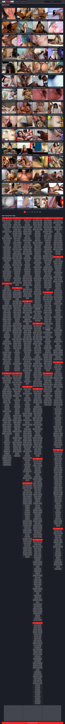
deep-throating (17, 368)
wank (60, 465)
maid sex (39, 487)
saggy (50, 380)
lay (40, 440)
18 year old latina (7, 251)
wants (56, 474)
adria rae (8, 328)
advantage (7, 345)
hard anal (28, 446)
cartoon (19, 267)
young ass (55, 546)
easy (16, 386)
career (17, 258)
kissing (37, 354)
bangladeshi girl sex (7, 460)
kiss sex (39, 350)
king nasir (35, 343)
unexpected (58, 328)
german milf (27, 354)
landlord (35, 409)
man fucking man (37, 532)
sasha (50, 404)
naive (37, 546)
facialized (29, 240)
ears (17, 382)
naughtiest (39, 564)
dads (14, 303)
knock (35, 372)
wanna (60, 467)
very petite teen (58, 413)
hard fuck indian (27, 464)
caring (20, 262)
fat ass (30, 291)
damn (15, 308)
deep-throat (17, 365)
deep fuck (17, 354)
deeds (20, 345)
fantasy (29, 282)
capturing (19, 253)
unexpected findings (58, 330)
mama (40, 525)
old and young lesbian (37, 658)
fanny (28, 278)
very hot (58, 406)
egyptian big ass (17, 426)
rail (50, 294)
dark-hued (17, 321)
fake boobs (25, 247)
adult (4, 330)
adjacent (5, 323)
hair (28, 391)
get (25, 361)
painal (46, 229)
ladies (40, 393)
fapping (27, 284)
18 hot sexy (7, 229)
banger (9, 429)
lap (41, 411)
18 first (9, 227)
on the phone (37, 700)
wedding (60, 521)
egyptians (15, 431)
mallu (39, 523)
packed (45, 222)
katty (40, 325)
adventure (7, 350)
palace (46, 253)
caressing (15, 262)
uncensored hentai (58, 294)
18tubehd (8, 273)
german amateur (27, 345)
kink (36, 345)
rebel (50, 368)
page (50, 224)
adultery (7, 339)
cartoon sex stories (17, 278)
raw (49, 314)
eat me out (15, 389)
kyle (41, 385)
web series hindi (58, 505)
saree (45, 402)
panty (49, 262)
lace (40, 391)
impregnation (27, 514)
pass (48, 289)
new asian (39, 606)
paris (46, 273)
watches (60, 487)
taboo (61, 222)
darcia (19, 314)
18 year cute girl (7, 242)
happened (25, 440)
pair (50, 233)
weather (56, 501)
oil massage (39, 645)
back (9, 389)
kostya (40, 383)
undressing (58, 325)
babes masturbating (7, 380)
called (19, 224)
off (37, 636)
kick (40, 334)
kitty (37, 365)
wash (60, 481)
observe (35, 629)
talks (55, 244)
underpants (58, 312)
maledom (39, 521)
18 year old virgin (7, 260)
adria (5, 328)
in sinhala (29, 552)
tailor (60, 229)
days (20, 332)
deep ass (17, 350)
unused (60, 359)
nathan (36, 555)
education (15, 420)
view (56, 440)
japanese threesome (37, 304)
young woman (58, 559)
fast (30, 289)
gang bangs (27, 314)
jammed (39, 227)
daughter (18, 328)
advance (9, 343)
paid (44, 227)
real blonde (48, 325)
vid (58, 433)
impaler (30, 501)
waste (56, 485)
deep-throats (17, 370)
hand (30, 420)
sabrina (50, 375)
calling (14, 227)
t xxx (61, 220)
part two (49, 280)
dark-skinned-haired (17, 323)
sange (51, 395)
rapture (49, 308)
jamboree (40, 224)
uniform (60, 341)
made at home (37, 470)
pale (49, 253)
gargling (29, 332)
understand (58, 314)
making (39, 496)
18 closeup (5, 224)
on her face (37, 689)
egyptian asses (17, 424)
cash (17, 282)
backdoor (4, 391)
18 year (8, 240)
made (39, 467)
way (61, 492)
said (50, 382)
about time (9, 292)
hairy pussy (25, 413)
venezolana (60, 384)
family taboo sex (27, 269)
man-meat (39, 534)
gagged (25, 305)
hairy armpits (27, 404)
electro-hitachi (19, 442)
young (61, 542)
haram (30, 444)
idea (24, 494)
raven (46, 314)
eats (20, 395)
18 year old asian (7, 249)
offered (36, 638)
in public (25, 550)
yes (59, 537)
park (49, 273)
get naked (26, 365)
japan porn (37, 238)
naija (38, 542)
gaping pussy (29, 328)
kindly (41, 339)
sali (48, 384)
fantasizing (29, 280)
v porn (56, 364)
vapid (60, 382)
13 (32, 211)
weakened (56, 494)
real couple (48, 330)
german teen (25, 359)
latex (34, 424)
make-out (35, 494)
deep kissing (17, 359)
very (61, 402)
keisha (39, 330)
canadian (19, 242)
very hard (60, 404)
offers (39, 638)
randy (50, 305)
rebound (47, 370)
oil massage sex (37, 647)
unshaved (60, 354)
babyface (7, 384)
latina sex (37, 433)
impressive (25, 521)
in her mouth (27, 536)
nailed (36, 544)
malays (40, 510)
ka (34, 325)
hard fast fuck (27, 460)
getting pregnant (27, 381)
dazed (15, 334)
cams (15, 238)
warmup (56, 481)
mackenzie (40, 465)
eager (20, 375)
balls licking (5, 420)
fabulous (25, 220)
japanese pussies (38, 291)
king (35, 341)
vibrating (59, 429)
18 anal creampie (7, 222)
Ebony (10, 6)
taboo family (58, 224)
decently (19, 341)
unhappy (56, 341)
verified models (58, 395)
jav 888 (39, 313)
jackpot (37, 220)
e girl (14, 375)
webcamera (58, 514)
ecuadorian (15, 415)
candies (15, 244)
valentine (59, 375)
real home (48, 339)
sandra (50, 391)
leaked (40, 446)
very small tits (58, 420)
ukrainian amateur (58, 265)
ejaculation (17, 435)
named (39, 548)
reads (50, 319)
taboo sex (56, 227)
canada (15, 242)
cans (14, 249)
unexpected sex (58, 332)
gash (25, 334)
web (60, 501)
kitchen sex (36, 363)
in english (29, 530)
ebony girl (17, 409)
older (35, 674)
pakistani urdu (46, 251)
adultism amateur (7, 341)
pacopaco (46, 224)
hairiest (27, 395)
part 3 (46, 280)
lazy (37, 442)
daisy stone (15, 305)
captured (14, 253)
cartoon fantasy (17, 271)
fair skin (26, 244)
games (30, 310)
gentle (25, 341)
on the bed (37, 694)
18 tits (5, 240)
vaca (60, 364)
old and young (37, 656)
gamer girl (25, 310)
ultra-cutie (55, 281)
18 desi (9, 224)
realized (45, 361)
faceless (29, 231)
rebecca (46, 368)
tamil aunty (58, 253)
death (14, 339)
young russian (58, 553)
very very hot (58, 424)
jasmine (35, 311)
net (39, 597)
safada (46, 380)
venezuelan (56, 386)
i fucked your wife (28, 485)
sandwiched (48, 393)
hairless (26, 400)
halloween (25, 415)
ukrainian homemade (58, 272)
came (19, 229)
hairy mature (27, 411)
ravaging (49, 312)
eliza (20, 446)
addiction (4, 319)
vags (56, 375)
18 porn (7, 233)
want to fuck (60, 470)
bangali (4, 426)
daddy (17, 299)
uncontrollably (58, 301)
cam (20, 227)
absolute (4, 294)
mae (35, 481)
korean (35, 381)
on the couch (37, 696)
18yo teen (5, 278)
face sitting (25, 227)
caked (16, 222)
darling (14, 325)
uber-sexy (60, 261)
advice (10, 352)
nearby (40, 575)
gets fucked (25, 370)
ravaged (45, 312)
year (61, 533)
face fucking (27, 224)
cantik (20, 249)
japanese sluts (37, 298)
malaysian (40, 512)
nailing (39, 544)
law (38, 440)
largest (39, 415)
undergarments (58, 310)
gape (30, 321)
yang (55, 533)
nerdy (38, 593)
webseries (58, 516)
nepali (40, 584)
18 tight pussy (8, 238)
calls (17, 227)
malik (36, 523)
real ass (50, 323)
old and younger (37, 660)
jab (34, 220)
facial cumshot (27, 238)
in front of (29, 532)
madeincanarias (37, 476)
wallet (56, 465)
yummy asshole (58, 568)
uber (59, 259)
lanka (34, 411)
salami (45, 384)
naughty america (37, 568)
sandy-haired (46, 395)
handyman (25, 435)
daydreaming (15, 332)
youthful (56, 564)
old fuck (34, 663)
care (13, 258)
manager (39, 536)
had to (29, 389)
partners (46, 284)
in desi (25, 530)
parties (46, 282)
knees (36, 368)
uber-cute (55, 261)
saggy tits (46, 382)
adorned (9, 325)
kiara (37, 334)
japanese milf (37, 282)
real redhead (46, 354)
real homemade (47, 341)
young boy (60, 546)
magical (35, 485)
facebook (30, 227)
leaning (36, 451)
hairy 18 (27, 402)
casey (14, 282)
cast (20, 282)
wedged (56, 523)
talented (59, 238)
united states (58, 348)
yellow (57, 537)
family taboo (27, 267)
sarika (46, 404)
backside (4, 393)
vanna (56, 382)
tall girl (61, 244)
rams (46, 303)
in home (25, 541)
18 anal (10, 220)
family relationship (27, 258)
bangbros (9, 426)
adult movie (8, 330)
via (61, 426)
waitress (60, 454)
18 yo (5, 273)
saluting (49, 386)
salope (46, 386)
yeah (58, 533)
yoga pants (56, 542)
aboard (4, 292)
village (60, 444)
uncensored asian (58, 290)
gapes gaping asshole (27, 325)
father (27, 298)
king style (40, 343)
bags (10, 395)
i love (31, 487)
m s (37, 461)
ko (35, 379)
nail (40, 542)
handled (25, 431)
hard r (27, 473)
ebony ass (17, 402)
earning (18, 380)
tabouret (60, 227)
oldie (35, 678)
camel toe (15, 231)
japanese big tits (37, 251)
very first (55, 404)
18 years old (7, 269)
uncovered (56, 303)
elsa (20, 449)
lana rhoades (36, 402)
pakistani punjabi (48, 249)
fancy (24, 278)
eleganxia (19, 444)
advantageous (7, 348)
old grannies (40, 663)
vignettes (59, 442)
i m (29, 490)
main (36, 490)
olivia (35, 680)
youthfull (60, 564)
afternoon (7, 370)
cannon (15, 247)
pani (51, 258)
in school (24, 552)
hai (25, 391)
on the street (37, 703)
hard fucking (27, 466)
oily (34, 654)
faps (30, 284)
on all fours (35, 683)
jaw (41, 318)
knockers (35, 374)
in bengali (25, 525)
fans (30, 278)
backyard (9, 393)
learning (37, 455)
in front (25, 532)
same (45, 389)
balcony (5, 400)
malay (40, 503)
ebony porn (17, 411)
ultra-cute (59, 279)
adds (9, 321)
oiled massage (39, 649)
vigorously (56, 444)
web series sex (58, 507)
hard (25, 446)
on (40, 680)
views (56, 442)
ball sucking (7, 406)
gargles (25, 332)
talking (55, 242)
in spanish (25, 554)
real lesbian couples (47, 348)
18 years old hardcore (7, 271)
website (56, 521)
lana (40, 400)
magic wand (39, 483)
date (20, 325)
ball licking (7, 404)
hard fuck (27, 462)
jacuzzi (35, 222)
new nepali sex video (37, 613)
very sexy (58, 415)
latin (37, 424)
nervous (36, 597)
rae (45, 294)
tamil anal (55, 249)
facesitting (25, 233)
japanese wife (37, 309)
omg (38, 680)
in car (26, 527)
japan (41, 229)
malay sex (37, 505)
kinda (37, 339)
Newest (17, 1)
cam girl (15, 229)
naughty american (38, 571)
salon (51, 384)
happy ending (25, 444)
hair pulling (25, 393)
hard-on (27, 480)
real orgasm (48, 350)
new (35, 606)
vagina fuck (58, 371)
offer (40, 636)
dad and (18, 290)
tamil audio (60, 249)
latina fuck (35, 429)
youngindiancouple (58, 562)
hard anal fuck (27, 449)
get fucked (25, 363)
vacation (60, 366)
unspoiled (56, 359)
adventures (5, 352)
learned (39, 453)
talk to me (56, 240)
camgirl (20, 233)
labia (37, 391)
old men (35, 667)
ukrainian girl (58, 270)
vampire (56, 380)
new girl (35, 608)
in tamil (30, 554)
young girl (58, 548)
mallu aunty (36, 525)
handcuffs (30, 424)
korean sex (36, 383)
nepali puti (35, 588)
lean (35, 449)
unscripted (55, 354)
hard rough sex (27, 475)
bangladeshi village (7, 464)
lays (34, 442)
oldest (41, 676)
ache (10, 305)
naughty (37, 566)
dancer (15, 312)
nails (34, 546)
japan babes (38, 231)
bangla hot (7, 440)
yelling (60, 535)
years (56, 535)
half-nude (30, 413)
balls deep (7, 413)
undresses (58, 323)
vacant (56, 366)
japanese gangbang (37, 262)
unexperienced (58, 334)
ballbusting (7, 409)
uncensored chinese (58, 292)
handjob (27, 426)
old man (40, 665)
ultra (55, 279)
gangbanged (26, 321)
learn (35, 453)
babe (9, 375)
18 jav (10, 231)
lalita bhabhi (36, 400)
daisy (20, 303)
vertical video (56, 402)
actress (9, 312)
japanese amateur (38, 249)
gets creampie (27, 368)
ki (34, 334)
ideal (27, 494)
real (50, 321)
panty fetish (48, 264)
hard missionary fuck (27, 471)
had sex (25, 389)
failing (29, 242)
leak (37, 446)
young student (58, 555)
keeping (39, 328)
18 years (6, 262)
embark (14, 451)
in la (25, 545)
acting (10, 308)
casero (19, 280)
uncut (61, 303)
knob (36, 370)
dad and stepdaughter (17, 294)
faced (25, 229)
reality (50, 359)
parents (49, 271)
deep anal (18, 348)
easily (20, 382)
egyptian (18, 422)
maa (35, 463)
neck (39, 577)
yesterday (56, 539)
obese (35, 627)
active (9, 310)
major (36, 492)
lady (35, 395)
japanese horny (37, 271)
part (44, 278)
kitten (40, 363)
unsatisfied (60, 352)
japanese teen (37, 302)
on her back (38, 687)
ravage (50, 310)
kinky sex (36, 348)
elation (15, 440)
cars (20, 264)
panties (49, 260)
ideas (25, 496)
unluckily (55, 352)
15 (37, 211)
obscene (39, 627)
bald (9, 400)
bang (9, 422)
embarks (17, 453)
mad (36, 467)
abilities (4, 290)
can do (18, 240)
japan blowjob (37, 233)
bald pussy (5, 402)
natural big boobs (37, 557)
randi (49, 303)
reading (46, 319)
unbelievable (58, 283)
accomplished (5, 305)
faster (24, 291)
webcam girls (58, 512)
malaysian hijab (37, 514)
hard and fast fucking (27, 451)
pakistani (49, 238)
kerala (35, 332)
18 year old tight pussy (7, 258)
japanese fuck (37, 260)
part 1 (47, 278)
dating (15, 328)
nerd (39, 591)
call (19, 222)
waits (56, 456)
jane (37, 229)
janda (34, 229)
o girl (35, 625)
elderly (14, 442)
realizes (50, 361)
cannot (19, 247)
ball (9, 402)
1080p (4, 220)
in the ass (27, 556)
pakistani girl (48, 242)
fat (27, 291)
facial (30, 233)
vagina (59, 369)
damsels (15, 310)
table (54, 222)
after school (7, 368)
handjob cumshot (27, 429)
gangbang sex (27, 319)
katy (35, 328)
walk (56, 461)
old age (40, 654)
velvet (55, 384)
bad (3, 395)
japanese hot (37, 273)
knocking (39, 374)
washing (56, 483)
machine (35, 465)
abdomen (7, 285)
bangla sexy (7, 446)
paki (45, 238)
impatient (29, 503)
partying (49, 287)
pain (51, 227)
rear (45, 365)
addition (9, 319)
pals (44, 258)
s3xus (47, 375)
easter (15, 384)
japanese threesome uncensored (37, 307)
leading (36, 444)
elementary (15, 446)
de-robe (19, 334)
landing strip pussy (37, 406)
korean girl (39, 381)
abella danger (7, 288)
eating (19, 391)
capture (18, 251)
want (55, 470)
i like (27, 487)
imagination (29, 496)
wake (60, 456)
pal (50, 251)
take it (58, 231)
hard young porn (5, 6)
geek (24, 339)
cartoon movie (17, 273)
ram (45, 301)
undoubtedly (58, 319)
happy (25, 442)
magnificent (40, 485)
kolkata (39, 379)
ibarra (28, 492)
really (45, 363)
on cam (40, 683)
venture (60, 386)
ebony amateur (17, 400)
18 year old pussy (7, 253)
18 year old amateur (7, 247)
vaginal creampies (58, 373)
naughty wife (36, 575)
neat (36, 577)
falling (30, 249)
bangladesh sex (7, 451)
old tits (37, 669)
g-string (26, 303)
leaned (39, 449)
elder (19, 440)
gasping (29, 334)
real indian (48, 343)
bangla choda (9, 433)
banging (4, 431)
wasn (60, 483)
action (5, 310)
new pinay (37, 615)
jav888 (34, 318)
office (35, 640)
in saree (29, 550)
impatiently (27, 505)
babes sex (5, 382)
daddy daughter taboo (17, 301)
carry (17, 264)
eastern (19, 384)
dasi (17, 325)
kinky (39, 345)
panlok (46, 260)
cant (17, 249)
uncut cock (58, 305)
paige (48, 227)
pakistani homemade (47, 247)
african (9, 359)
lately (34, 420)
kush (38, 385)
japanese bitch (37, 253)
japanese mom (37, 284)
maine (39, 490)
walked (59, 461)
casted (17, 284)
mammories (36, 530)
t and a (57, 220)
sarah (50, 400)
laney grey (39, 409)
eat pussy (19, 389)
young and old (58, 544)
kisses (39, 352)
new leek (35, 611)
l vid (34, 391)
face (29, 220)
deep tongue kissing (17, 363)
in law (29, 545)
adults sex (4, 343)
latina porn (40, 429)
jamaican (35, 224)
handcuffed (25, 424)
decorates (15, 345)
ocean (40, 634)
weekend (58, 525)
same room (49, 389)
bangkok (9, 431)
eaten (15, 391)
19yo (5, 280)
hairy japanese (27, 409)
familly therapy (28, 251)
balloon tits (5, 411)
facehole (25, 231)
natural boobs (37, 559)
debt (17, 339)
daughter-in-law (15, 330)
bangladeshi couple (7, 455)
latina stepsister (37, 435)
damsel (19, 308)
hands (25, 433)
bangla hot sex (6, 442)
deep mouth (17, 361)
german (29, 343)
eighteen (19, 431)
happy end (29, 442)
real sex (50, 354)
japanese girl (37, 264)
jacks (41, 220)
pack (45, 220)
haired (30, 393)
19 (9, 278)
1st (8, 280)
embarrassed (17, 455)
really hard (49, 363)
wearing (59, 496)
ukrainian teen (58, 274)
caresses (19, 260)
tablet (58, 222)
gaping (24, 328)
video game (56, 435)
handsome (29, 433)
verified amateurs (58, 391)
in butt (30, 525)
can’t (15, 251)
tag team (56, 229)
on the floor (37, 698)
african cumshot (7, 361)
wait (61, 452)
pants (46, 262)
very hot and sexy (58, 409)
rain (44, 299)
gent (30, 339)
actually (5, 314)
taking (56, 238)
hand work (27, 422)
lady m (39, 395)
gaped (27, 323)
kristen (34, 385)
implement (27, 507)
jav (35, 313)
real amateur (46, 323)
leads (40, 444)
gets (30, 365)
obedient (39, 625)
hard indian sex (27, 469)
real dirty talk (48, 334)
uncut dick (58, 308)
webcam (58, 510)
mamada (35, 527)
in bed (30, 523)
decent (15, 341)
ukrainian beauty (58, 268)
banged (5, 429)
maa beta (39, 463)
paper (50, 267)
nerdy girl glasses (38, 595)
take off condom (58, 233)
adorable (4, 325)
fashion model (26, 289)
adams (9, 314)
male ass (35, 521)
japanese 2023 (37, 247)
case (15, 280)
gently (25, 343)
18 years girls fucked (6, 267)
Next (40, 211)
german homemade (27, 350)
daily (17, 303)
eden (20, 415)
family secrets (27, 260)
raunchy (46, 310)
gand (27, 312)
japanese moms (37, 287)
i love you (26, 490)
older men (39, 674)
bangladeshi (7, 453)
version (60, 400)
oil (34, 645)
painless (50, 231)
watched (55, 487)
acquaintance (5, 308)
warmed (60, 476)
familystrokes (27, 273)
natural (39, 555)
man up (35, 534)
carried (14, 264)
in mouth (29, 547)
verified (58, 389)
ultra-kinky (60, 281)
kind (34, 339)
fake (29, 244)
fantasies (24, 280)
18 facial (5, 227)
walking (56, 463)
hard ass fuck (27, 455)
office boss (39, 640)
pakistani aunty (47, 240)
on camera (37, 685)
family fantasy (29, 253)
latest (41, 420)
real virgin (46, 359)
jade (38, 222)
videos (61, 435)
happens (29, 440)
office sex (40, 643)
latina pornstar (37, 431)
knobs (39, 370)
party (46, 287)
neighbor (35, 584)
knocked (39, 372)
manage (35, 536)
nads (34, 542)
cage (19, 220)
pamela (48, 258)
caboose (15, 220)
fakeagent (25, 249)
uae (56, 259)
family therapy (27, 271)
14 (34, 211)
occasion (35, 634)
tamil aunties (58, 251)
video (61, 433)
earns (14, 382)
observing (39, 629)
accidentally (7, 301)
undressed (58, 321)
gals (24, 308)
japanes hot (35, 242)
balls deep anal (7, 415)
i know (24, 487)
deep (15, 348)
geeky (27, 339)
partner (50, 282)
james (35, 227)
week (60, 523)
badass (7, 395)
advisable (5, 354)
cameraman (15, 233)
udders (56, 263)
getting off (27, 379)
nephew (36, 591)
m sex (40, 461)
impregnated (27, 512)
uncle (56, 299)
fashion (27, 287)
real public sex (47, 352)
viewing (59, 440)
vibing (56, 429)
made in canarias (37, 472)
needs (40, 582)
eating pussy (16, 395)
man (40, 530)
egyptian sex (17, 429)
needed (36, 582)
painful (49, 229)
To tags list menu (23, 1)
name (36, 548)
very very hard (58, 422)
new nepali (40, 611)
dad (15, 290)
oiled (34, 649)
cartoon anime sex (17, 269)
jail (41, 222)
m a (34, 461)
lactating (35, 393)
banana (5, 422)
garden (25, 330)
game (27, 308)
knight (39, 368)
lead (40, 442)
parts (50, 284)
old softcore (40, 667)
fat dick (29, 293)
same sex (45, 391)
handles (29, 431)
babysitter (5, 389)
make (39, 492)
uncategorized (58, 285)
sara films (46, 400)
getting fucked (27, 372)
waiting (56, 454)
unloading (60, 350)
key (37, 332)
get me (30, 363)
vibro (60, 431)
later (37, 420)
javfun (38, 318)
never (38, 602)
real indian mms (48, 345)
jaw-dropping (37, 320)
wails (58, 452)
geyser (27, 383)
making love (38, 501)
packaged (49, 220)
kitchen (40, 359)
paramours (50, 269)
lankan (38, 411)
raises (51, 299)
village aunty (58, 446)
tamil (55, 247)
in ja (25, 543)
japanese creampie (37, 258)
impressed (27, 516)
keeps (36, 330)
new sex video (37, 617)
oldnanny (39, 678)
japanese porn (37, 289)
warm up (55, 476)
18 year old (7, 244)
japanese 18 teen (37, 244)
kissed (36, 352)
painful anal (46, 231)
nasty (39, 553)
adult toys (7, 332)
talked (60, 240)
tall (57, 244)
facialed (25, 240)
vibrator (56, 431)
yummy (58, 566)
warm (60, 474)
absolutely (9, 294)
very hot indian (58, 411)
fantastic (25, 282)
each (17, 375)
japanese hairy (37, 269)
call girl (15, 224)
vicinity (55, 433)
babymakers (7, 386)
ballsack (9, 420)
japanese (40, 242)
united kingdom (58, 345)
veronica (56, 400)
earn (15, 380)
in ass (27, 523)
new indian (39, 608)
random (46, 305)
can (15, 240)
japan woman (37, 240)
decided (15, 343)
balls (9, 411)
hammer (30, 415)
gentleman (29, 341)
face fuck (27, 222)
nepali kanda (37, 586)
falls (24, 251)
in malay (25, 547)
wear (56, 496)
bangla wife (7, 449)
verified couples (58, 393)
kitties (34, 365)
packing (49, 222)
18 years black (7, 264)
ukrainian (60, 263)
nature (35, 564)
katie (37, 325)
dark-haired (17, 319)
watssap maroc (56, 492)
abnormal (9, 290)
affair (9, 354)
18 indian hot (5, 231)
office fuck (35, 643)
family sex (27, 262)
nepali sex (40, 588)
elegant (15, 444)
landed (37, 404)
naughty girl (38, 573)
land (40, 402)
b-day (5, 375)
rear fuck (49, 365)
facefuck (29, 229)
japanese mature (37, 280)
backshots (9, 391)
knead (41, 365)
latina (41, 424)
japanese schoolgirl (37, 293)
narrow (36, 553)
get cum (28, 361)
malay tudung (37, 507)
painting (46, 233)
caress (15, 260)
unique (58, 343)
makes (35, 496)
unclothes (59, 299)
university (55, 350)
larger (36, 415)
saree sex (49, 402)
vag (56, 369)
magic (35, 483)
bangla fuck (7, 435)
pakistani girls (48, 244)
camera (19, 231)
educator (19, 420)
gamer (31, 308)
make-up (39, 494)
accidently (7, 303)
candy (19, 244)
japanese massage (37, 278)
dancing (19, 312)
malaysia (35, 512)
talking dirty (60, 242)
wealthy (60, 494)
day (20, 330)
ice (30, 492)
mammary (40, 527)
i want (24, 492)
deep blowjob (17, 352)
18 (6, 220)
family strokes (27, 264)
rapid (46, 308)
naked (41, 546)
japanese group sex (37, 267)
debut (20, 339)
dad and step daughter (17, 292)
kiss (35, 350)
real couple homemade (48, 332)
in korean (28, 543)
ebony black (17, 404)
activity (5, 312)
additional (5, 321)
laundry (35, 440)
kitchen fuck (38, 361)
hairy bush (27, 406)
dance (19, 310)
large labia (39, 413)
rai (47, 294)
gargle (29, 330)
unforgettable (58, 339)
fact (25, 242)
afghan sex (5, 359)
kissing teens (35, 359)
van (60, 380)
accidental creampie (7, 299)
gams (24, 312)
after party (7, 365)
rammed (49, 301)
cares (20, 258)
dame (20, 305)
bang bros (4, 424)
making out (36, 503)
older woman (36, 676)
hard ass (27, 453)
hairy (29, 400)
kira (40, 348)
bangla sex (7, 444)
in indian (29, 541)
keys (41, 332)
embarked (19, 451)
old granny (35, 665)
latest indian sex (37, 422)
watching (56, 490)
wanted (56, 472)
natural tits (35, 562)
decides (19, 343)
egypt (15, 422)
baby (9, 382)
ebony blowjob (17, 406)
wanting (60, 472)
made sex (37, 474)
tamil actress (59, 247)
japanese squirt (37, 300)
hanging (30, 435)
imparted (25, 503)
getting (30, 370)
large (35, 413)
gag (29, 303)
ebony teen (17, 413)
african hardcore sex (6, 363)
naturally (40, 562)
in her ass (27, 534)
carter (15, 267)
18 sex (4, 238)
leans (40, 451)
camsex (19, 238)
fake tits (30, 247)
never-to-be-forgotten (37, 604)
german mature (27, 352)
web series (58, 503)
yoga (60, 539)
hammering (26, 420)
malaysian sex (37, 516)
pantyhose (46, 267)
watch (60, 485)
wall (60, 463)
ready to (46, 321)
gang (31, 312)
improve (30, 521)
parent (46, 271)
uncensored (58, 288)
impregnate (27, 510)
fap (23, 284)
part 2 (51, 278)
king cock (39, 341)
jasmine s (39, 311)
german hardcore (27, 348)
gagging (29, 305)
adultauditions (7, 334)
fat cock (25, 293)
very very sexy (56, 426)
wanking (56, 467)
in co (29, 527)
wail (55, 452)
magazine (39, 481)
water (60, 490)
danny (15, 314)
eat (18, 386)
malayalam (35, 510)
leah (34, 446)
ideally (30, 494)
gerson (30, 359)
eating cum (17, 393)
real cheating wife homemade (48, 328)
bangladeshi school (7, 462)
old (36, 654)
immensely (25, 501)
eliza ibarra (16, 449)
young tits (58, 557)
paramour (45, 269)
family (24, 253)
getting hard (27, 374)
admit (9, 323)
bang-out (9, 424)
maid (35, 487)
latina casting (37, 426)
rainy (47, 299)
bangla (4, 433)
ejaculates (17, 433)
